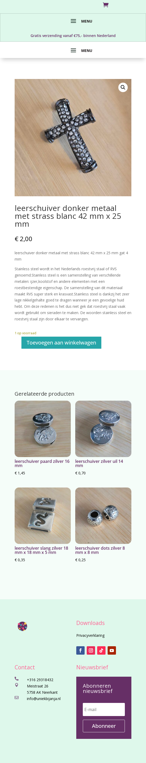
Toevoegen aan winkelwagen (61, 342)
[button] (123, 87)
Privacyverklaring (90, 635)
